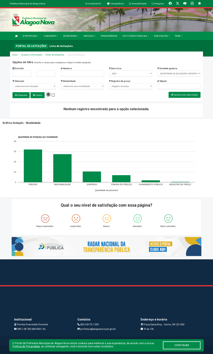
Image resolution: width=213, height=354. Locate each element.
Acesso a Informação (31, 55)
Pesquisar (21, 95)
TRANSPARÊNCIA (109, 36)
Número (66, 68)
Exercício (115, 68)
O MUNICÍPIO (51, 36)
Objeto (162, 81)
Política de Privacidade (26, 346)
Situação (18, 81)
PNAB (178, 36)
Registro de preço (119, 81)
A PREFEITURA (31, 36)
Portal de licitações (54, 55)
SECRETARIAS (71, 36)
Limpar (37, 95)
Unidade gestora (167, 68)
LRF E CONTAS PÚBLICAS (135, 36)
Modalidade (68, 81)
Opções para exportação (184, 95)
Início (15, 55)
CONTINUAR (181, 345)
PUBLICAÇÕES (162, 36)
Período (18, 68)
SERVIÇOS (90, 36)
